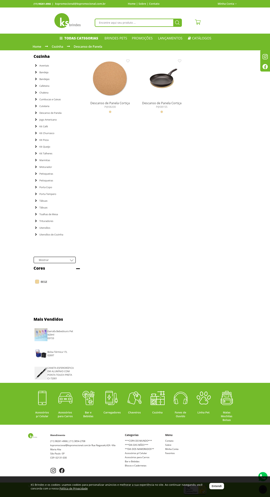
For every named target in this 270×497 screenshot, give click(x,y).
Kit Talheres (43, 153)
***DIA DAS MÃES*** (136, 444)
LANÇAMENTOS (170, 38)
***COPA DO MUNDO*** (138, 440)
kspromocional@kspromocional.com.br (80, 3)
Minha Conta (227, 3)
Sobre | (143, 3)
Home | (133, 3)
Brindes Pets (115, 38)
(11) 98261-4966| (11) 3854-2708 (67, 441)
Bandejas (42, 79)
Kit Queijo (42, 146)
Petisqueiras (44, 173)
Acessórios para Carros (137, 457)
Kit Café (41, 126)
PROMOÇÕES (142, 38)
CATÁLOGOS (199, 38)
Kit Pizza (42, 140)
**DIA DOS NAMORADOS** (139, 449)
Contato (154, 3)
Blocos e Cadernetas (135, 465)
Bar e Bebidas (132, 461)
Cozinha (57, 46)
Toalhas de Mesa (46, 214)
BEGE (44, 282)
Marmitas (42, 160)
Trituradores (44, 221)
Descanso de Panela (88, 46)
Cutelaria (42, 106)
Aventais (42, 65)
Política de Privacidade (73, 488)
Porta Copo (43, 187)
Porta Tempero (45, 194)
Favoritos (170, 453)
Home (37, 46)
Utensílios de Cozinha (49, 234)
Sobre (168, 444)
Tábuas (41, 200)
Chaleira (41, 92)
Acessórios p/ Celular (136, 453)
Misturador (43, 167)
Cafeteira (42, 85)
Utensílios (42, 227)
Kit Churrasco (44, 133)
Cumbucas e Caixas (48, 99)
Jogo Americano (46, 119)
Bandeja (41, 72)
